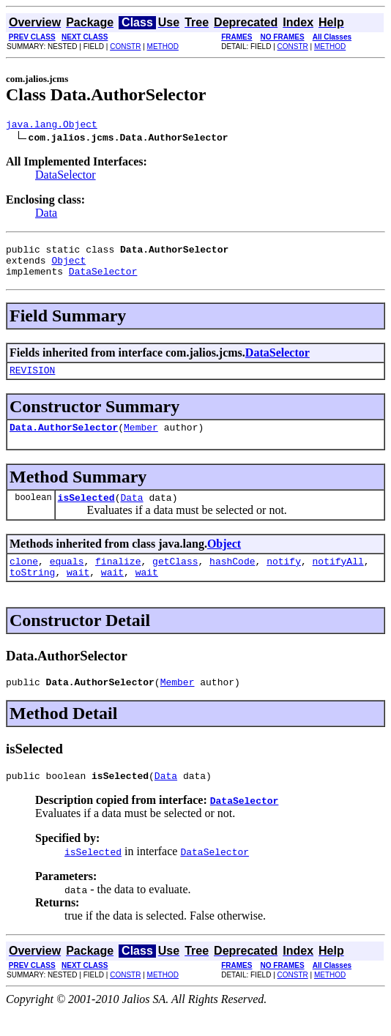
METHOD (163, 46)
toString (32, 591)
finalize (118, 578)
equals (67, 578)
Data (46, 215)
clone (24, 578)
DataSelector (65, 177)
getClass (175, 578)
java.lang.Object (51, 126)
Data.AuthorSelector (64, 440)
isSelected (86, 512)
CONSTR (125, 46)
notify (284, 578)
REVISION (32, 380)
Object (68, 266)
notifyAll (338, 578)
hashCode (232, 578)
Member (141, 440)
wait (78, 591)
